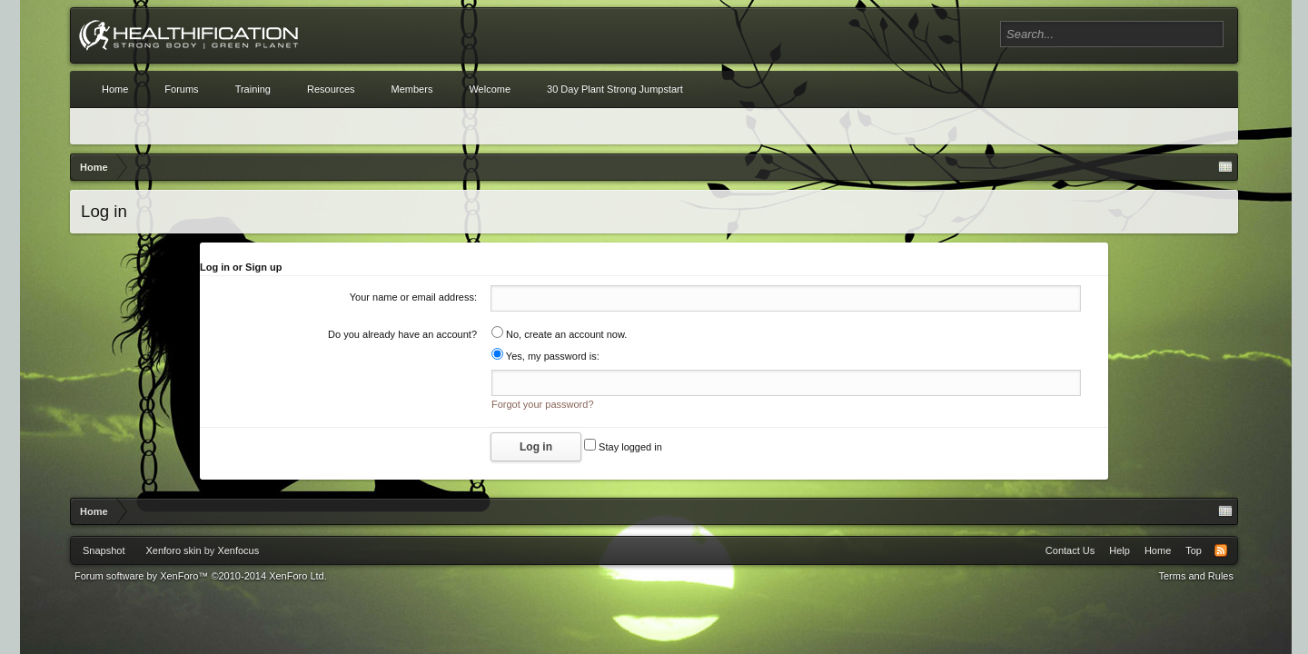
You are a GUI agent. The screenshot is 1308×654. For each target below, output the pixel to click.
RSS (1221, 550)
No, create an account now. (559, 334)
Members (412, 89)
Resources (331, 89)
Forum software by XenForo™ (200, 575)
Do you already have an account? (402, 334)
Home (115, 89)
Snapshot (103, 550)
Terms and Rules (1196, 575)
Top (1193, 550)
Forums (181, 89)
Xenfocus (238, 550)
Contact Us (1070, 550)
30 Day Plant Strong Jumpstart (615, 89)
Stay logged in (623, 446)
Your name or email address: (413, 297)
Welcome (489, 89)
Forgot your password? (542, 404)
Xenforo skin (173, 550)
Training (253, 89)
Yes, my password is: (545, 356)
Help (1119, 550)
